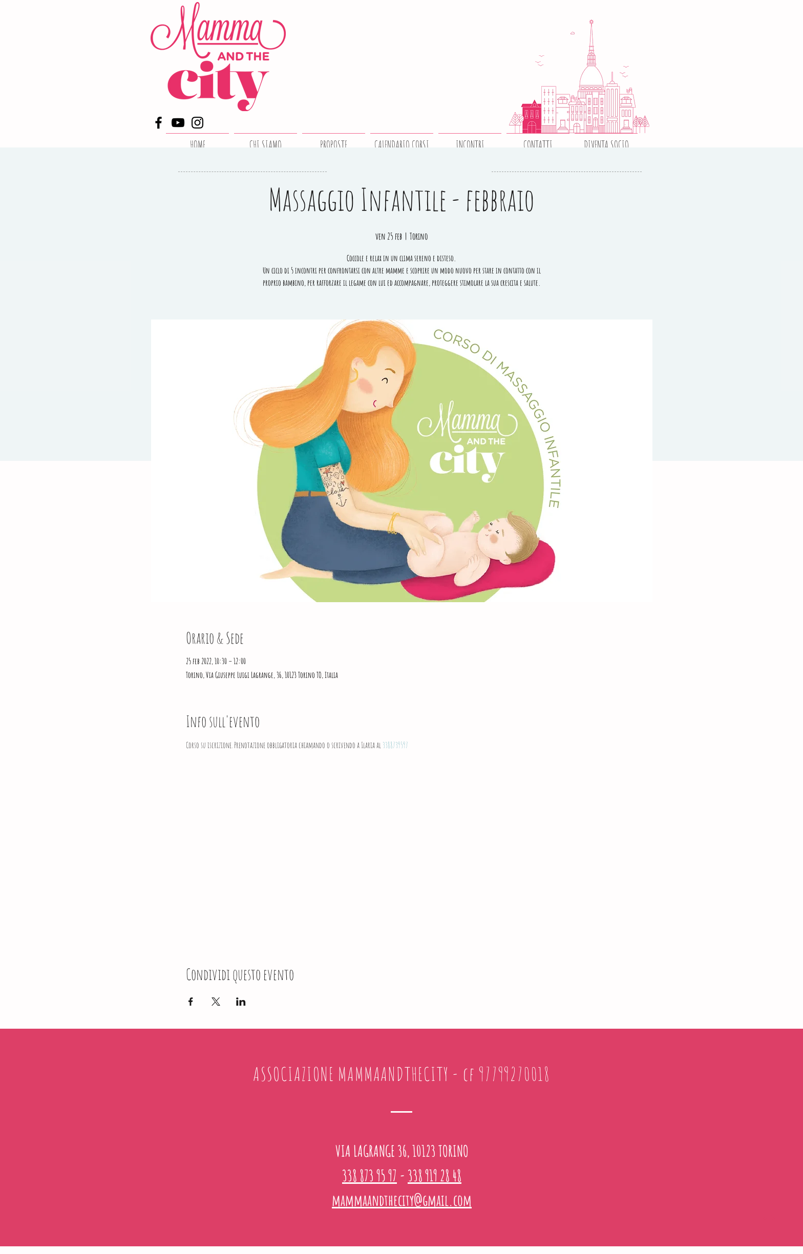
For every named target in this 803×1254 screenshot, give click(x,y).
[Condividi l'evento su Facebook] (191, 1001)
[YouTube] (178, 123)
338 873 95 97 (369, 1175)
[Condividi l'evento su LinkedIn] (241, 1001)
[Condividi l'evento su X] (216, 1001)
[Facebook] (158, 123)
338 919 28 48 (434, 1175)
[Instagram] (197, 123)
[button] (334, 140)
